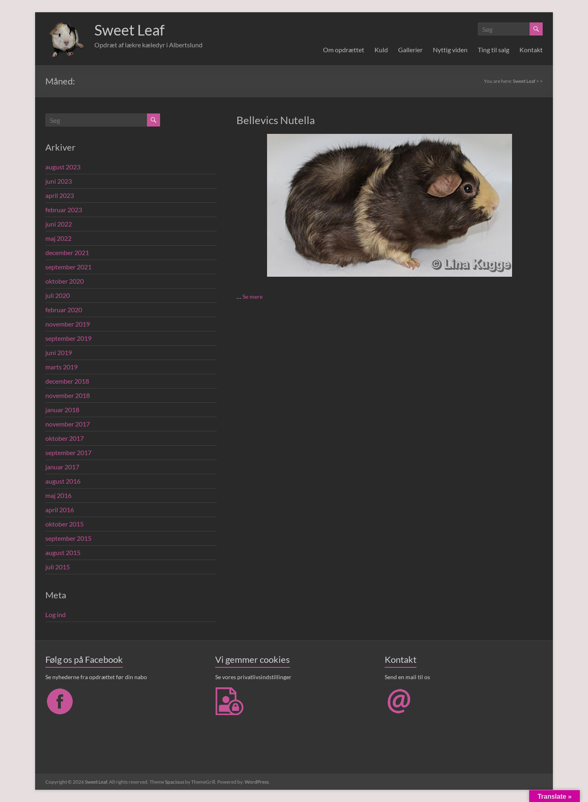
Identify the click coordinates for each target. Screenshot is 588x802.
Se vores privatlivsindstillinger (253, 676)
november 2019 (67, 324)
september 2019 (68, 338)
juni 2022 (58, 224)
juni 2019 (58, 352)
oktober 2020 (64, 281)
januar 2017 (62, 467)
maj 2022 (58, 238)
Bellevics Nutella (275, 120)
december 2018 (67, 381)
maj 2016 (58, 495)
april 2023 (59, 195)
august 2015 (62, 552)
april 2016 (59, 509)
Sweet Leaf (129, 30)
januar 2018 (62, 409)
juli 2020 (57, 295)
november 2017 (67, 424)
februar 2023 (63, 209)
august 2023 (62, 167)
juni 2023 (58, 181)
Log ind (55, 614)
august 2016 (62, 481)
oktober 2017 (64, 438)
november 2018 (67, 395)
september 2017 (68, 452)
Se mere (253, 296)
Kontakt (531, 49)
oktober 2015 (64, 524)
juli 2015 (57, 567)
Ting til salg (493, 49)
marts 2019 (61, 367)
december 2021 (67, 252)
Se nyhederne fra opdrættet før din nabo (96, 676)
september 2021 (68, 267)
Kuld (381, 49)
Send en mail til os (407, 676)
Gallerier (410, 49)
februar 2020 (63, 309)
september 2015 (68, 538)
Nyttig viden (450, 49)
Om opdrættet (343, 49)
